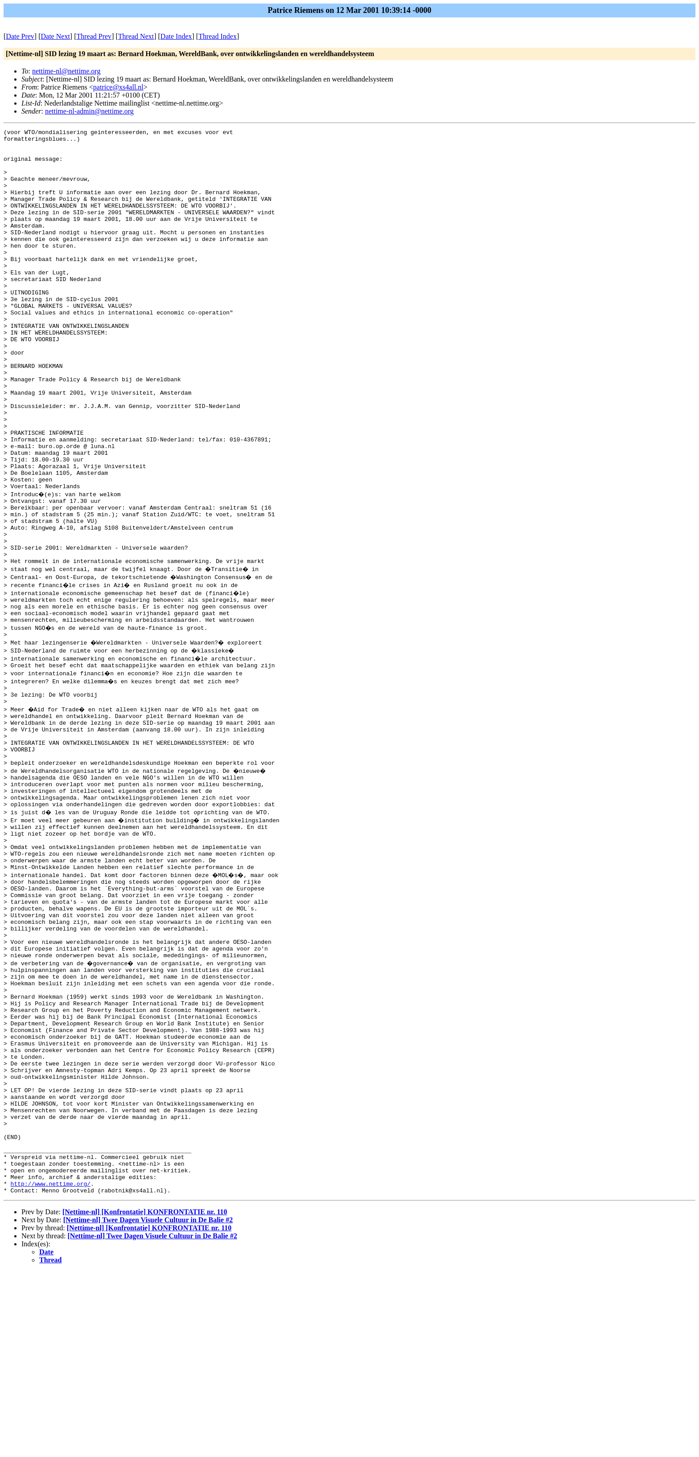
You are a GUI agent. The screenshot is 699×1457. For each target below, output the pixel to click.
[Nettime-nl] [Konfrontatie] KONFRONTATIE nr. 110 (144, 1397)
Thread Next (136, 36)
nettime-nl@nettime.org (66, 71)
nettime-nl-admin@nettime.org (89, 111)
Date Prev (20, 36)
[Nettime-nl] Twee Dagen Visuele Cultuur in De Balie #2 (148, 1405)
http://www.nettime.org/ (50, 1368)
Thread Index (217, 36)
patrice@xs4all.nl (118, 87)
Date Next (55, 36)
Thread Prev (93, 36)
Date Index (176, 36)
